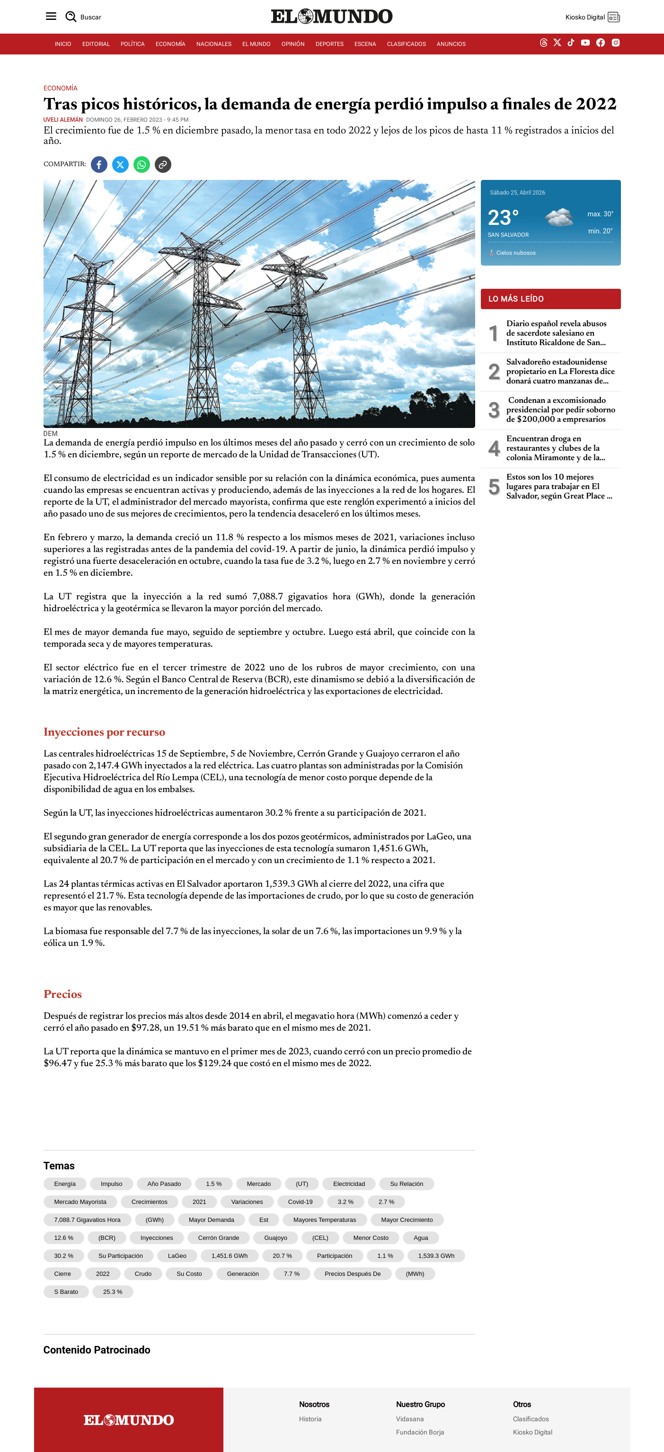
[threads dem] (543, 46)
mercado (259, 1183)
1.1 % (385, 1255)
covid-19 (300, 1201)
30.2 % (63, 1255)
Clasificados (531, 1419)
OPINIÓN (293, 46)
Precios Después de (353, 1273)
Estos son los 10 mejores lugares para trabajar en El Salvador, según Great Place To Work (561, 487)
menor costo (371, 1237)
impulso (112, 1183)
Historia (310, 1419)
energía (65, 1183)
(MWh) (415, 1273)
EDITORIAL (96, 46)
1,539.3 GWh (436, 1255)
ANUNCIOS (451, 46)
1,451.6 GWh (230, 1255)
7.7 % (292, 1273)
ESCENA (365, 46)
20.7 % (282, 1255)
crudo (143, 1273)
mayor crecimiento (407, 1219)
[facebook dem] (600, 46)
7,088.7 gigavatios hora (87, 1219)
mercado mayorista (80, 1201)
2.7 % (386, 1201)
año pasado (164, 1183)
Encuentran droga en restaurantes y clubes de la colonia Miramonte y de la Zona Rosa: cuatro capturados (558, 449)
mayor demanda (211, 1219)
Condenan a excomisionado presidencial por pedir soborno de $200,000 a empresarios (560, 410)
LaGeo (177, 1255)
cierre (62, 1273)
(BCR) (106, 1237)
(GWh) (155, 1219)
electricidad (349, 1183)
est (263, 1219)
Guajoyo (275, 1237)
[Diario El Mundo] (332, 26)
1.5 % (213, 1183)
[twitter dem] (557, 46)
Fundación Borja (420, 1432)
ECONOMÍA (171, 46)
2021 (199, 1201)
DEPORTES (330, 46)
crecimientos (150, 1201)
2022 (103, 1273)
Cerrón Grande (218, 1237)
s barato (66, 1291)
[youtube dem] (585, 46)
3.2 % (346, 1201)
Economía (61, 88)
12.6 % (63, 1237)
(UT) (302, 1183)
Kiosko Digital (532, 1432)
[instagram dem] (619, 46)
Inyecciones (157, 1237)
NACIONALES (213, 46)
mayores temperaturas (324, 1219)
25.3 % (112, 1291)
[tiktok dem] (571, 46)
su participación (120, 1255)
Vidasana (410, 1419)
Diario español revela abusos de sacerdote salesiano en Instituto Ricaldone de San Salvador (556, 334)
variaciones (247, 1201)
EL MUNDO (256, 46)
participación (334, 1255)
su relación (406, 1183)
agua (421, 1237)
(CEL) (320, 1237)
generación (243, 1273)
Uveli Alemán (63, 119)
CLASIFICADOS (406, 46)
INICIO (63, 46)
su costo (189, 1273)
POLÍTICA (133, 46)
